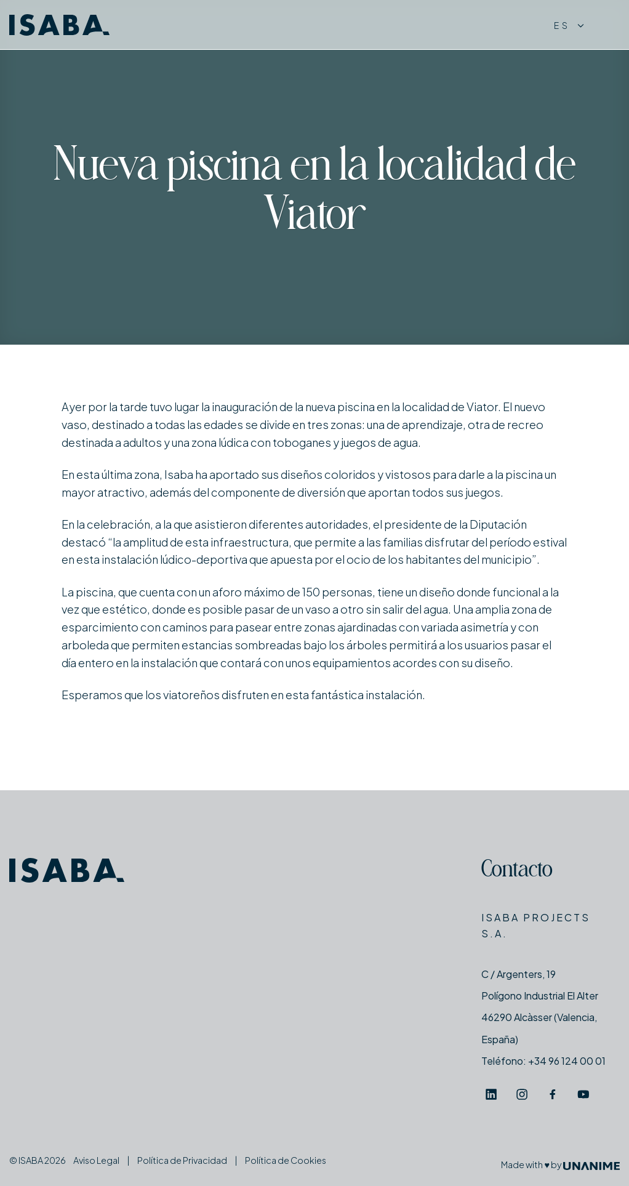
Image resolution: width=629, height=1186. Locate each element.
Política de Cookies (285, 1160)
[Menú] (608, 25)
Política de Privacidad (182, 1160)
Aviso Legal (96, 1160)
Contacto (517, 871)
